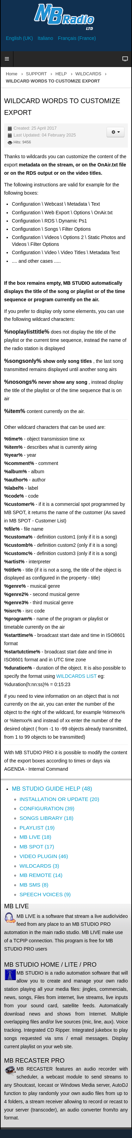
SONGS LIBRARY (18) (47, 818)
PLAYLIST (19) (37, 828)
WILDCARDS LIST (76, 676)
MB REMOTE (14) (41, 875)
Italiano (45, 38)
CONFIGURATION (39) (47, 808)
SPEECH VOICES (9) (45, 894)
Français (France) (77, 38)
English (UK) (20, 38)
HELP (61, 74)
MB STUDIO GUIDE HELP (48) (52, 788)
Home (12, 74)
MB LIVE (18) (35, 837)
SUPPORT (36, 74)
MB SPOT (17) (37, 846)
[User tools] (115, 132)
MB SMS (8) (34, 885)
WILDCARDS (88, 74)
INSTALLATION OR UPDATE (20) (59, 799)
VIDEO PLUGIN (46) (44, 856)
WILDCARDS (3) (39, 866)
